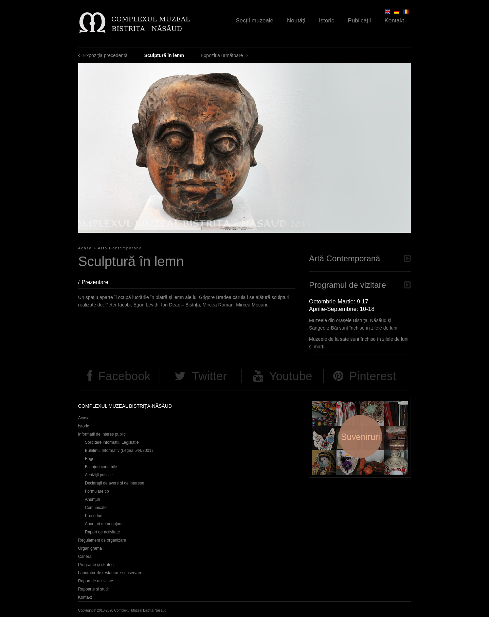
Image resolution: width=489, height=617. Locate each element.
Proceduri (93, 515)
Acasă (85, 248)
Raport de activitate (102, 532)
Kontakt (394, 20)
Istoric (326, 20)
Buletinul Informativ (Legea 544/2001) (119, 450)
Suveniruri (360, 438)
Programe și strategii (96, 564)
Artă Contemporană (120, 248)
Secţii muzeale (255, 20)
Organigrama (90, 548)
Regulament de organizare (102, 540)
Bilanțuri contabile (101, 466)
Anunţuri (92, 499)
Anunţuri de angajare (104, 524)
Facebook (124, 376)
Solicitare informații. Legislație (112, 442)
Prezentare (98, 282)
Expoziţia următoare (222, 55)
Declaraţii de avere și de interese (114, 483)
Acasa (83, 418)
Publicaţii (359, 20)
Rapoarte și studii (94, 589)
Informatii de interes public (102, 434)
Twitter (209, 376)
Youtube (290, 376)
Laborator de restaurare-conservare (110, 572)
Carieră (84, 556)
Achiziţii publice (99, 475)
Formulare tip (97, 491)
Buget (90, 458)
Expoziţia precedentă (105, 55)
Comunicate (96, 507)
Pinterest (372, 376)
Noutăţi (296, 20)
